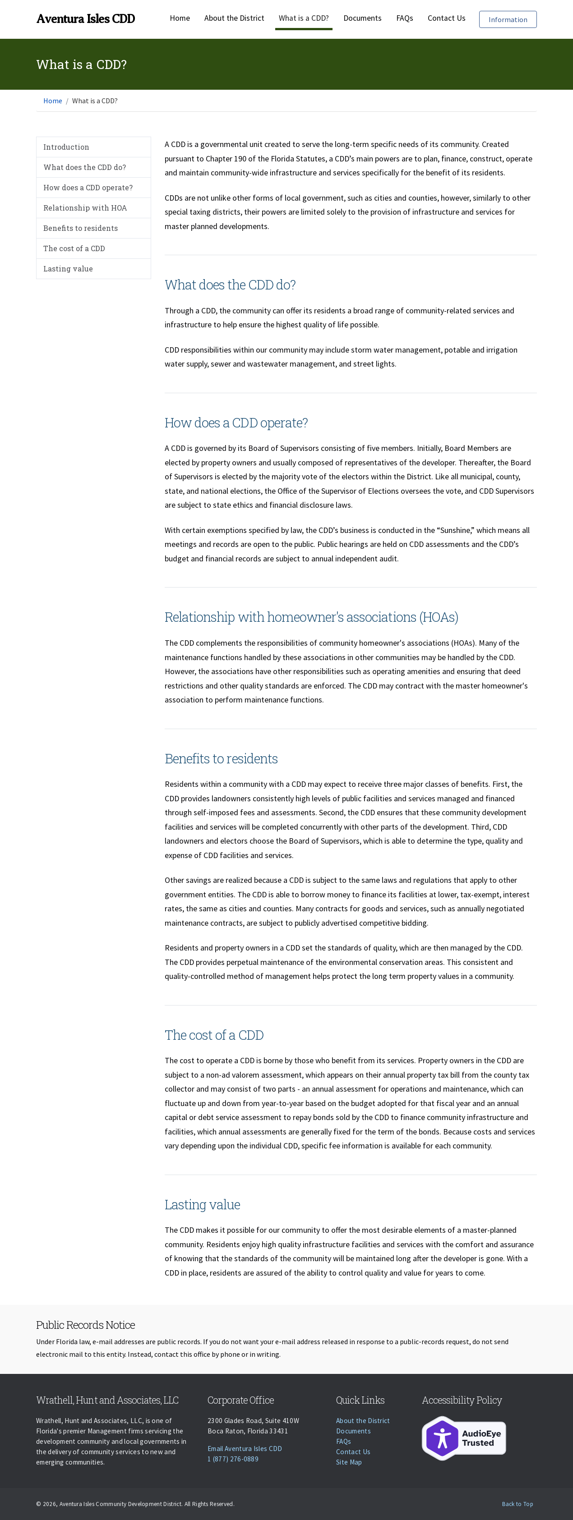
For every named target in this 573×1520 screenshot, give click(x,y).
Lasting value (68, 268)
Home (180, 18)
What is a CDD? (304, 18)
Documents (362, 18)
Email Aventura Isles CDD (245, 1448)
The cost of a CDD (74, 248)
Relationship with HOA (85, 207)
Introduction (66, 147)
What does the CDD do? (84, 167)
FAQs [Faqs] (404, 18)
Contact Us (447, 18)
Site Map (349, 1462)
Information (512, 19)
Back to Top (517, 1504)
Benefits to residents (80, 228)
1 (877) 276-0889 (233, 1459)
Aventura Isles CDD (85, 19)
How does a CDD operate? (88, 187)
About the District (234, 18)
